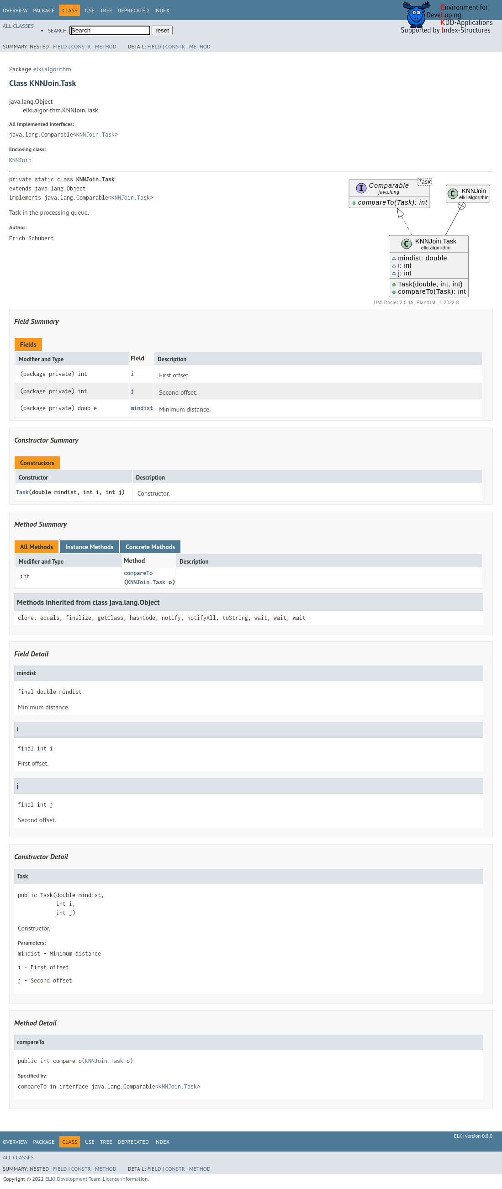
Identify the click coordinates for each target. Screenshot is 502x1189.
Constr (81, 46)
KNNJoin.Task (95, 134)
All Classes (18, 25)
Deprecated (133, 10)
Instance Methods (89, 547)
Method (105, 46)
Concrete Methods (150, 547)
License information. (126, 1178)
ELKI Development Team (72, 1178)
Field (60, 46)
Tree (106, 10)
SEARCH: (58, 30)
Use (90, 10)
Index (161, 10)
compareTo (138, 573)
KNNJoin (20, 160)
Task (22, 492)
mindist (142, 408)
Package (43, 10)
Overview (15, 10)
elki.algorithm (52, 69)
